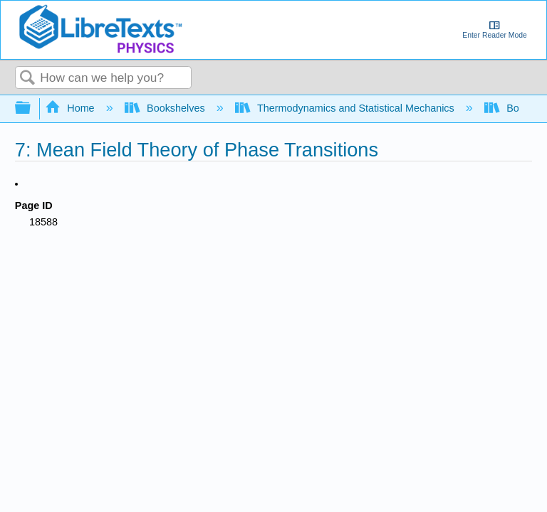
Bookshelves (166, 108)
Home (71, 108)
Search (28, 79)
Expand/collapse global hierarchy (32, 108)
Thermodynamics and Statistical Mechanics (346, 108)
